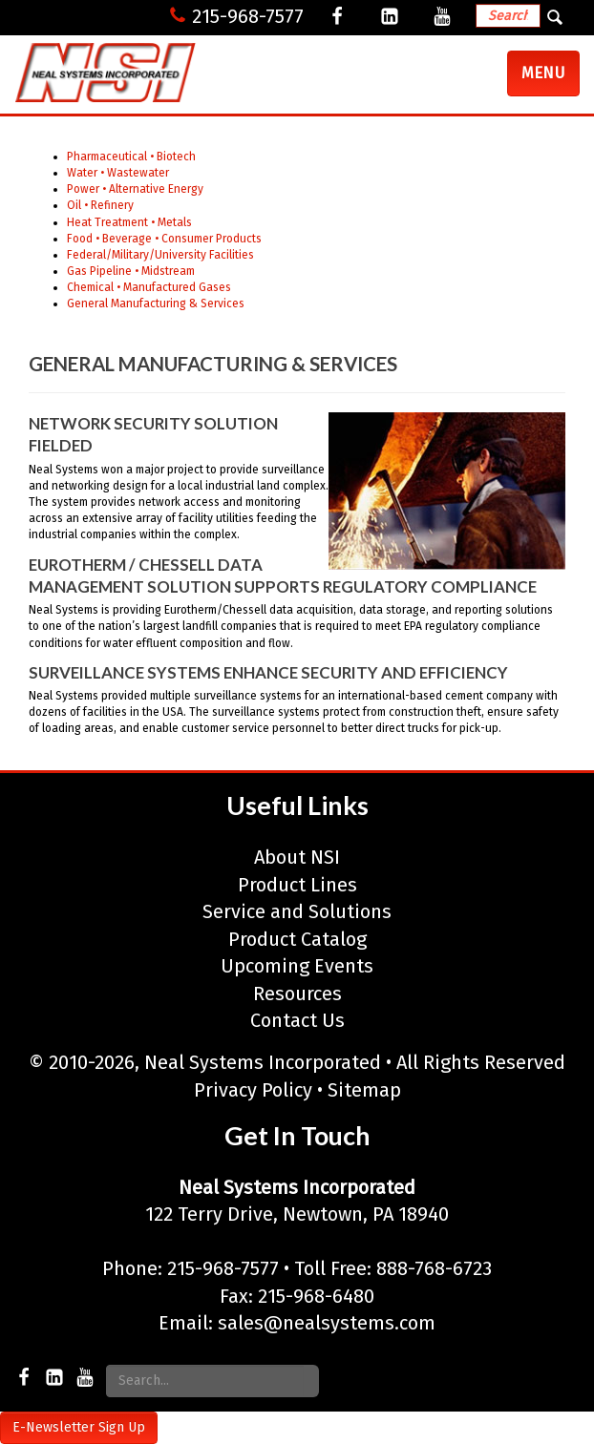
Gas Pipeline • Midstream (131, 271)
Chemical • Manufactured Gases (149, 287)
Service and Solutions (297, 911)
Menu (550, 78)
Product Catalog (297, 939)
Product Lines (297, 884)
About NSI (297, 857)
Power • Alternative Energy (135, 189)
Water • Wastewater (118, 172)
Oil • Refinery (100, 205)
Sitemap (364, 1089)
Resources (297, 993)
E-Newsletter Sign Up (78, 1427)
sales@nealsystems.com (326, 1322)
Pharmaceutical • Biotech (131, 156)
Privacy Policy (253, 1089)
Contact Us (297, 1020)
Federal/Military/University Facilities (160, 255)
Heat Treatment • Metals (129, 222)
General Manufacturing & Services (155, 303)
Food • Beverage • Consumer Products (164, 238)
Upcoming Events (297, 965)
